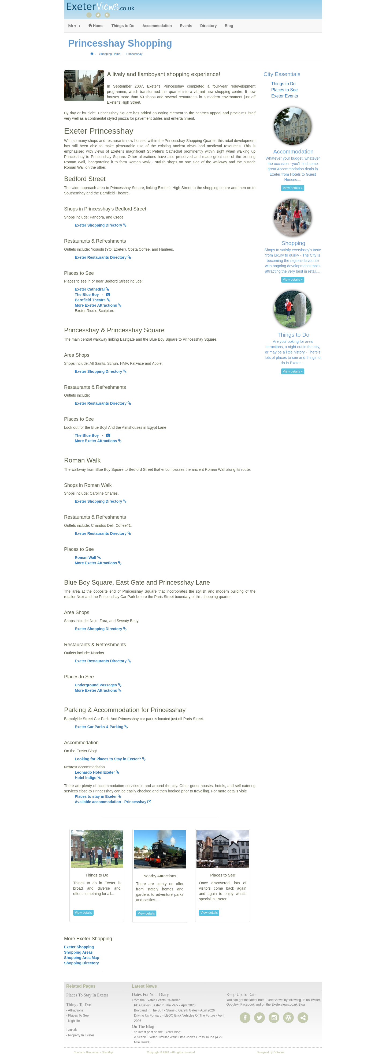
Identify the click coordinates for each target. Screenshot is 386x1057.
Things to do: (78, 1004)
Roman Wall (88, 557)
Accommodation (157, 26)
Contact (79, 1052)
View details (83, 913)
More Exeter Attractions (98, 305)
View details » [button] (293, 188)
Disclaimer (93, 1052)
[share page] (288, 1018)
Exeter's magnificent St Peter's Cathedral (146, 151)
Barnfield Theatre (92, 300)
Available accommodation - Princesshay (113, 802)
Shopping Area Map (81, 958)
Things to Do (123, 26)
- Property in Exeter (80, 1035)
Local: (71, 1029)
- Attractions (74, 1010)
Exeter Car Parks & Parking (101, 727)
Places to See (284, 90)
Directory (208, 26)
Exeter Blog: (172, 1032)
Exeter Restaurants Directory (103, 257)
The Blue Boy (87, 294)
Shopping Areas (78, 952)
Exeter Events (284, 96)
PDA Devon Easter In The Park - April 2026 (164, 1005)
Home (95, 26)
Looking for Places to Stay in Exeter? (110, 759)
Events (186, 26)
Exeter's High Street (123, 102)
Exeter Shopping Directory (101, 225)
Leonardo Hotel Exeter (97, 772)
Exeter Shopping (79, 947)
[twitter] (99, 15)
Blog (229, 26)
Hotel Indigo (88, 778)
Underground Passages (98, 685)
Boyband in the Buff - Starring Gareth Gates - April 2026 (174, 1010)
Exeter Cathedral (92, 289)
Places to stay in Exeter (98, 796)
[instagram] (109, 15)
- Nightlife (73, 1021)
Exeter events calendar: (163, 1000)
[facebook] (90, 15)
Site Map (107, 1052)
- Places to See (77, 1015)
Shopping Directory (81, 963)
